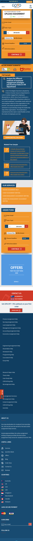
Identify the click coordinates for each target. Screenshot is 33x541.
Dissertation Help (8, 349)
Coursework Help (8, 357)
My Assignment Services (10, 396)
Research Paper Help (9, 372)
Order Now (16, 310)
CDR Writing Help (8, 381)
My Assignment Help (9, 384)
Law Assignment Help (9, 325)
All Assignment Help (8, 399)
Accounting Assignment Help (11, 331)
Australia (5, 408)
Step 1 (12, 16)
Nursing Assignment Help (10, 322)
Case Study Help (7, 378)
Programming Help (8, 354)
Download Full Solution (14, 137)
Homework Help (7, 351)
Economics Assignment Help (11, 334)
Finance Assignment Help (10, 319)
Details (16, 281)
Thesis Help (6, 375)
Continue (16, 54)
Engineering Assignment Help (11, 346)
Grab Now (29, 2)
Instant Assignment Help (10, 402)
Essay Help (6, 360)
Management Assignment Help (12, 328)
